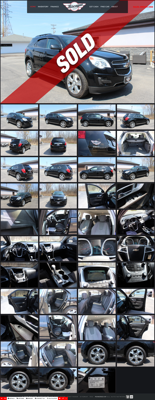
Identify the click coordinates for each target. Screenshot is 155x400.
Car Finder (72, 396)
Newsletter (59, 396)
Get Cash (93, 7)
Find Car (105, 7)
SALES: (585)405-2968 (143, 7)
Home (33, 7)
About (114, 7)
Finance (55, 7)
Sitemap (84, 396)
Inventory (43, 7)
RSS (91, 396)
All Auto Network (116, 396)
